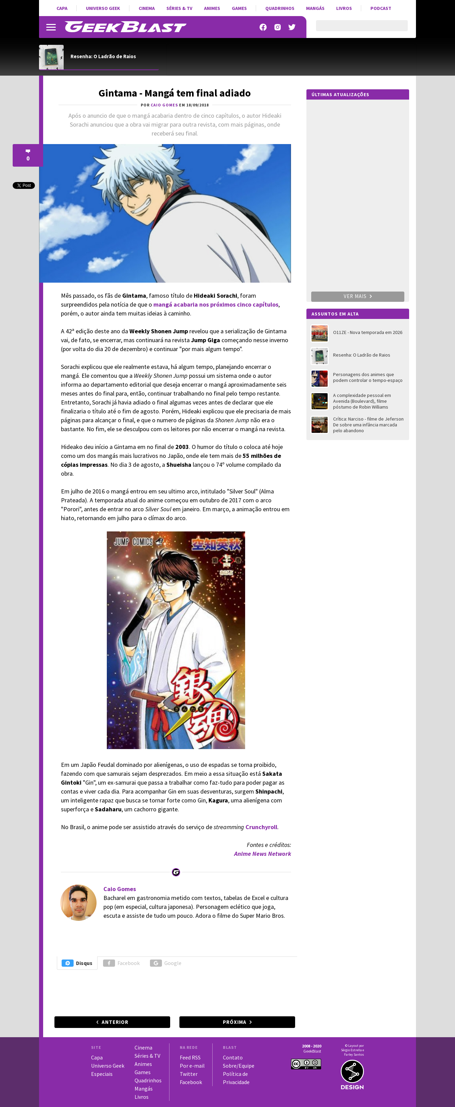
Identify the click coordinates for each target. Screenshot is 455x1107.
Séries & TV (179, 8)
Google (165, 963)
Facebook (121, 963)
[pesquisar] (356, 30)
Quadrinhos (279, 8)
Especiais (102, 1073)
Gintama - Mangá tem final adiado (175, 92)
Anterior (115, 1022)
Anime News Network (262, 854)
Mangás (315, 8)
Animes (212, 8)
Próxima (235, 1022)
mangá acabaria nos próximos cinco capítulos (215, 304)
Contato (233, 1057)
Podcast (380, 8)
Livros (344, 8)
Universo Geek (103, 8)
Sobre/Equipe (238, 1065)
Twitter (189, 1073)
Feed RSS (190, 1057)
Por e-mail (192, 1065)
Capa (61, 8)
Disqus (77, 963)
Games (239, 8)
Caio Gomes (119, 889)
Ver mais (358, 296)
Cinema (147, 8)
